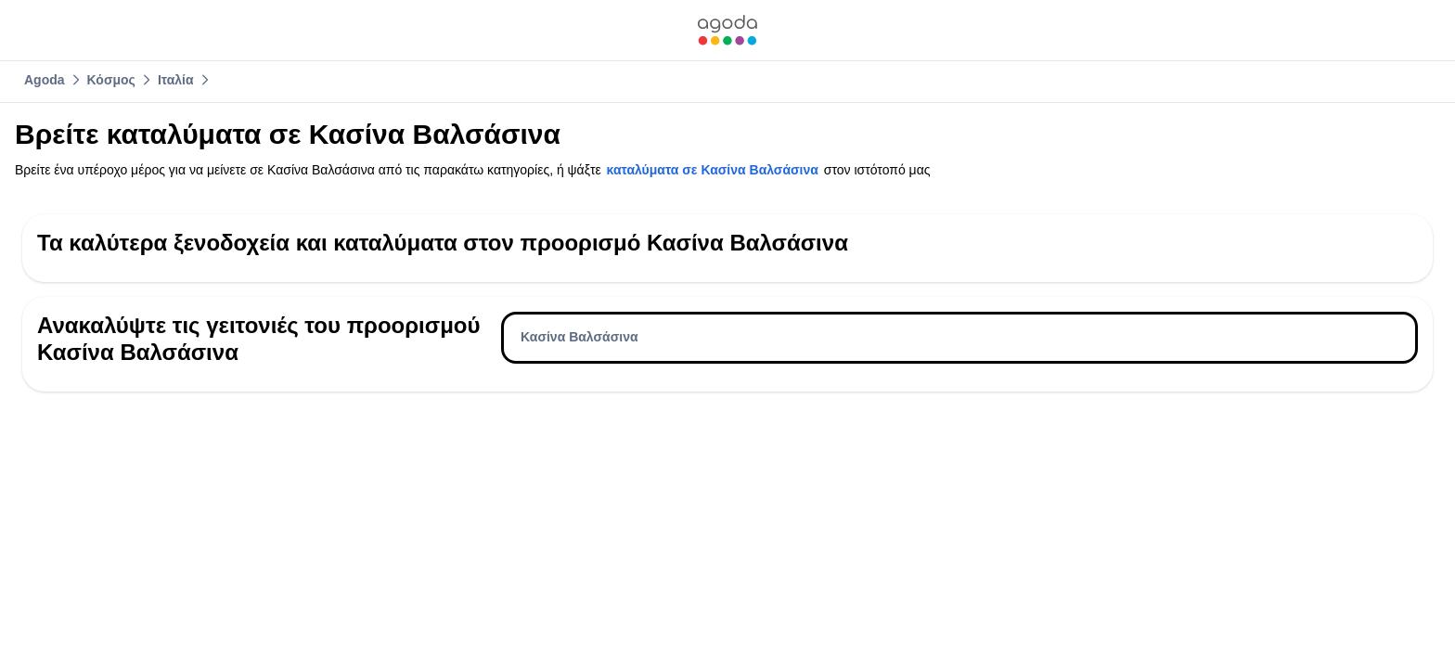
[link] (727, 30)
